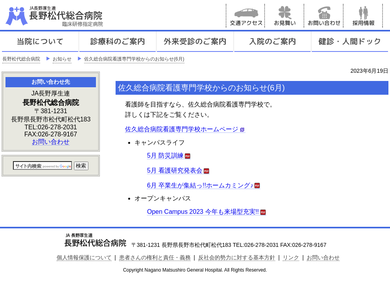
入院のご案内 (272, 41)
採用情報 (363, 16)
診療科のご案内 (117, 41)
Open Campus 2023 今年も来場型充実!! (206, 211)
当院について (40, 41)
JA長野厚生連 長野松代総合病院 (78, 16)
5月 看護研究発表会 (178, 170)
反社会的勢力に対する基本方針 (236, 257)
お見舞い (284, 16)
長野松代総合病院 (21, 59)
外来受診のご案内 (195, 41)
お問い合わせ (324, 16)
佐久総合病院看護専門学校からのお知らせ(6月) (134, 59)
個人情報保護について (84, 257)
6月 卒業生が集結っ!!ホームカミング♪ (203, 185)
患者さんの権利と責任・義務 (155, 257)
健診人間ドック (349, 41)
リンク (291, 257)
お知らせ (62, 59)
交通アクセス (245, 16)
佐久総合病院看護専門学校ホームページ (185, 129)
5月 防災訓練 (169, 155)
